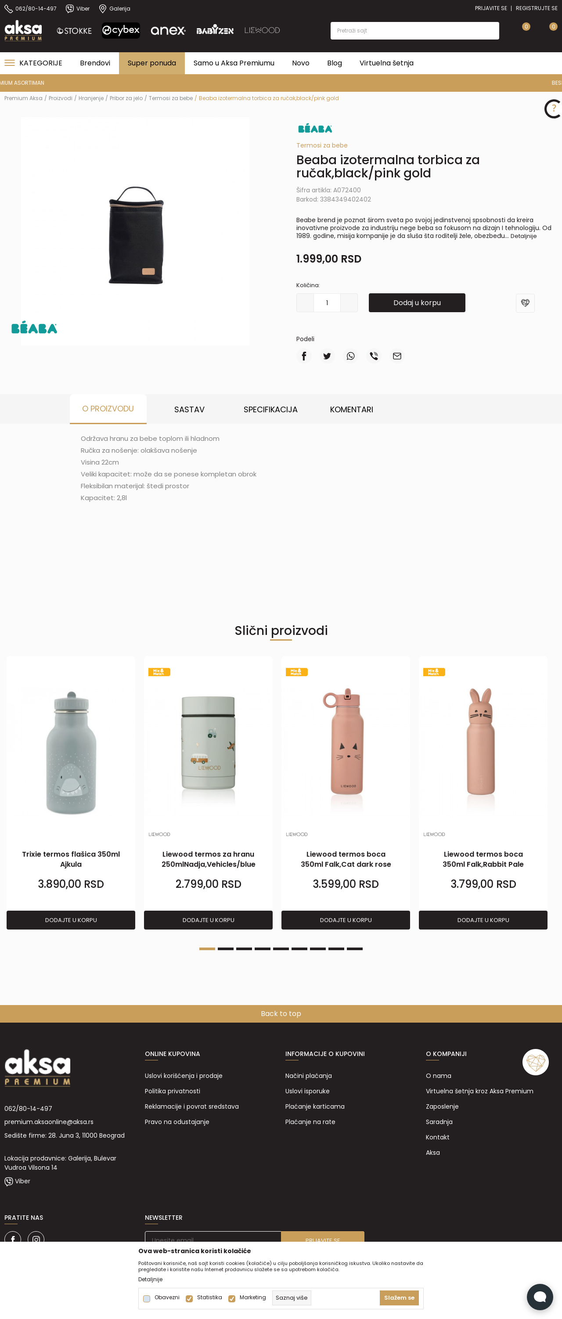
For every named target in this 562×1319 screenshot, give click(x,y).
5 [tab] (281, 949)
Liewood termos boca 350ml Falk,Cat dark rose (346, 859)
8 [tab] (336, 949)
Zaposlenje (442, 1106)
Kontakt (438, 1137)
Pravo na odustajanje (177, 1121)
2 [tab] (226, 949)
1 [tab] (207, 949)
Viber (22, 1181)
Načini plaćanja (308, 1075)
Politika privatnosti (172, 1091)
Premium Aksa (23, 98)
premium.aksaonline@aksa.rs (49, 1121)
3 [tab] (244, 949)
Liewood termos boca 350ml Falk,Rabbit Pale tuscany (483, 864)
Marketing (253, 1297)
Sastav (189, 409)
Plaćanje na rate (310, 1121)
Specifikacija (271, 409)
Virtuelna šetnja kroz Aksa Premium (479, 1091)
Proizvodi (60, 98)
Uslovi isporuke (307, 1091)
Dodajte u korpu (71, 920)
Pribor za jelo (126, 98)
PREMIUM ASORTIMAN (280, 82)
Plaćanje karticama (315, 1106)
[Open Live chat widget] (540, 1297)
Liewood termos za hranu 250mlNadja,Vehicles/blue (209, 859)
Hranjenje (91, 98)
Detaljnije (524, 236)
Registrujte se (537, 8)
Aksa (433, 1152)
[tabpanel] (71, 793)
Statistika (209, 1297)
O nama (438, 1075)
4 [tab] (262, 949)
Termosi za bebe (171, 98)
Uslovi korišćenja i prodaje (184, 1075)
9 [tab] (355, 949)
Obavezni (167, 1297)
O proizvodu (108, 408)
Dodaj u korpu (417, 303)
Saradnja (439, 1121)
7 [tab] (318, 949)
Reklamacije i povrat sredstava (192, 1106)
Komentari (351, 409)
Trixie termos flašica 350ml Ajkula (71, 859)
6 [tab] (299, 949)
